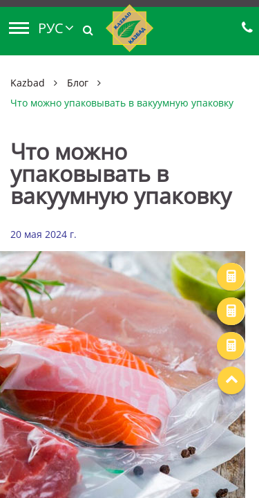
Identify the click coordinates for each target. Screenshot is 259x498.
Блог (77, 82)
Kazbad (27, 82)
